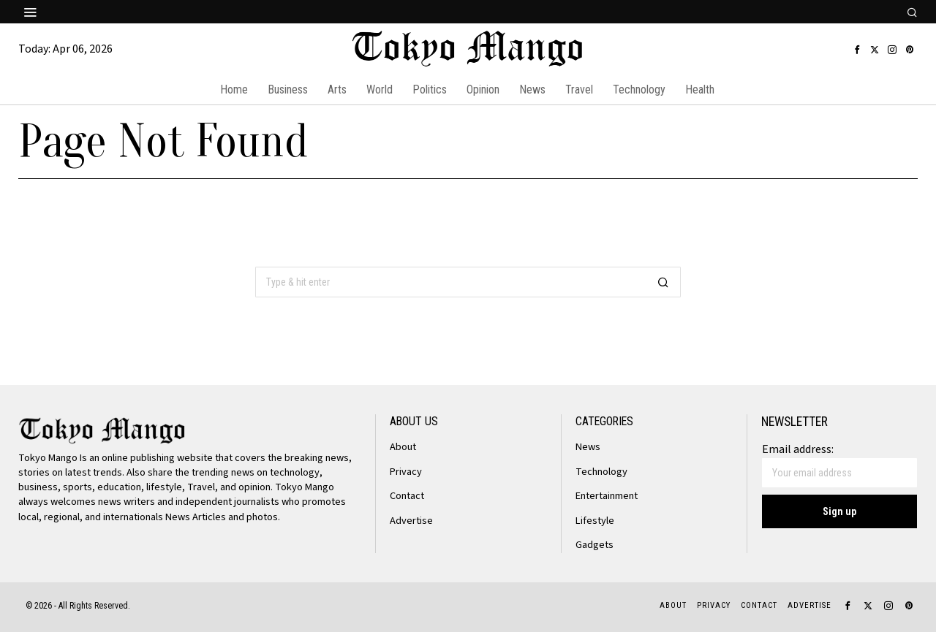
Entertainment (606, 495)
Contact (407, 495)
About (403, 446)
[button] (663, 282)
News (587, 446)
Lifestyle (594, 520)
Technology (601, 471)
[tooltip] (857, 50)
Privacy (406, 471)
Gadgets (594, 544)
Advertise (411, 520)
